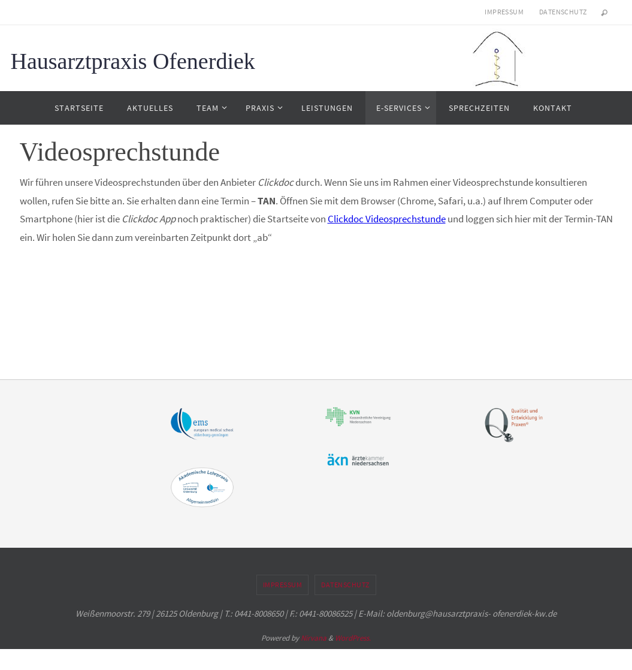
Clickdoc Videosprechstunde (387, 218)
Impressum (504, 11)
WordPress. (353, 638)
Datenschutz (562, 11)
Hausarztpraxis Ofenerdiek (133, 61)
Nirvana (313, 638)
